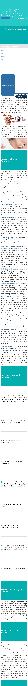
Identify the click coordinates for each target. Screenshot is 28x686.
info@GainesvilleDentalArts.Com (13, 14)
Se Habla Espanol (17, 18)
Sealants (2, 53)
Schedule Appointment (5, 17)
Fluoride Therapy (2, 50)
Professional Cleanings (3, 56)
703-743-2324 (6, 16)
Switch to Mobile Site (5, 8)
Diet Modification (2, 59)
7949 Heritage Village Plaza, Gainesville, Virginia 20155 (10, 11)
